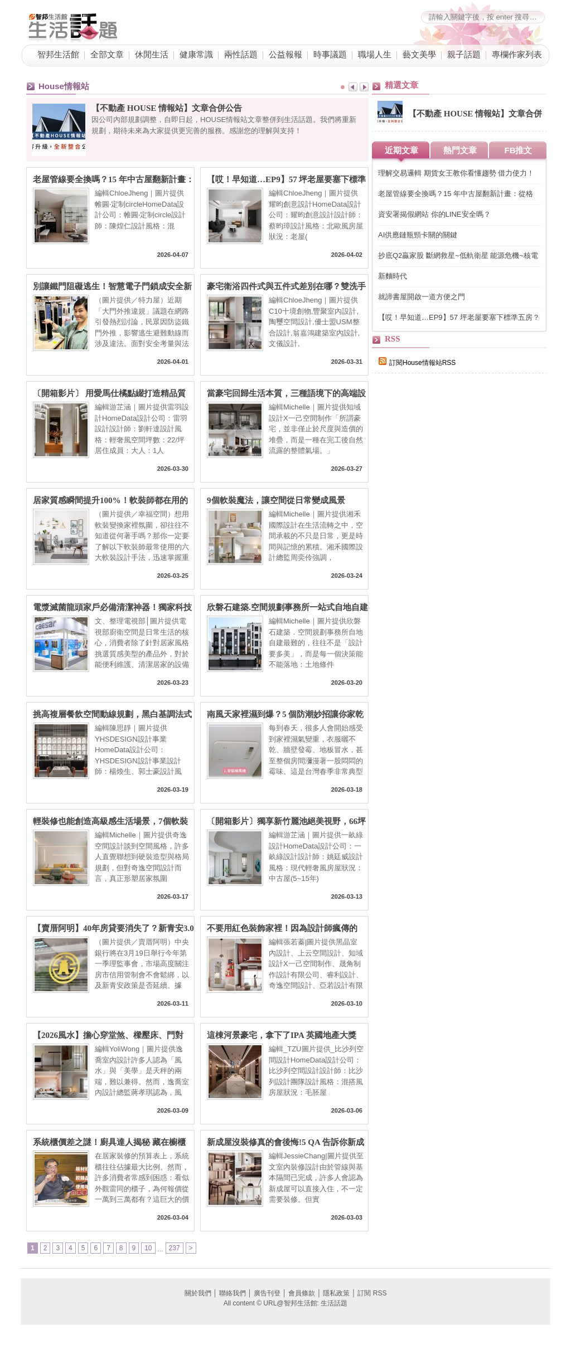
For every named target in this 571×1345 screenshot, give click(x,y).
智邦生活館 (58, 54)
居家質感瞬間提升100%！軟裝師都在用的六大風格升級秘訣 (110, 500)
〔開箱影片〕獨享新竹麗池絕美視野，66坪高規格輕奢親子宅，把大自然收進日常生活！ (286, 821)
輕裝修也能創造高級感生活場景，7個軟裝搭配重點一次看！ (110, 821)
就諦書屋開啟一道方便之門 (421, 297)
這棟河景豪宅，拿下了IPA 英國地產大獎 (281, 1035)
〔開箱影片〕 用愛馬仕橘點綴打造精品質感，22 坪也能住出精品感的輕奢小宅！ (109, 393)
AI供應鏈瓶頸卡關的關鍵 (417, 235)
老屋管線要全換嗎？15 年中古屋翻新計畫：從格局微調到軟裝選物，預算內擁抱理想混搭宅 (113, 179)
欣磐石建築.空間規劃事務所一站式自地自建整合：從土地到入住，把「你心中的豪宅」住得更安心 (287, 607)
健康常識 (196, 54)
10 (148, 1248)
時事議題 (330, 54)
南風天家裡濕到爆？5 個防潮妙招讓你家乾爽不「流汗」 (285, 714)
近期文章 (401, 150)
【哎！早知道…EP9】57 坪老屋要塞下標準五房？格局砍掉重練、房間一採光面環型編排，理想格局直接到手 (286, 179)
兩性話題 (241, 54)
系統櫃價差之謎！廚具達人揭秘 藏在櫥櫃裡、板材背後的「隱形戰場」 (109, 1142)
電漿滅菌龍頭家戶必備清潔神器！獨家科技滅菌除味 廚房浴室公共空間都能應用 (112, 607)
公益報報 (285, 54)
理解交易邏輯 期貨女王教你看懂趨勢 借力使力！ (456, 173)
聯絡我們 (232, 1293)
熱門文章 (460, 150)
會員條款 (301, 1293)
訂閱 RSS (371, 1293)
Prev (353, 86)
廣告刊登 (267, 1293)
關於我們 (198, 1293)
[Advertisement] (455, 575)
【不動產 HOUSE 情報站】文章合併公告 (166, 108)
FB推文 (519, 150)
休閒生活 (151, 54)
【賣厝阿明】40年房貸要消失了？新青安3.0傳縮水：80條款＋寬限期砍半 (113, 928)
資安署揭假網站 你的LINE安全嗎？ (434, 214)
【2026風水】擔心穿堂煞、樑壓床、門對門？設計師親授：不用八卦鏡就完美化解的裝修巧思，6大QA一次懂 (112, 1035)
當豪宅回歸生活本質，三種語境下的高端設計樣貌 (286, 393)
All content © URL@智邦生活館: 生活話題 (285, 1303)
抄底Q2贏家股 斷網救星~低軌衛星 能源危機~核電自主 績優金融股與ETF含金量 (458, 256)
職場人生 (374, 54)
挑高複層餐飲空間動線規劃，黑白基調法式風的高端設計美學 (112, 714)
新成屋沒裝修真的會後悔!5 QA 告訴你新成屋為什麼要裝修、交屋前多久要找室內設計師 (286, 1142)
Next (364, 86)
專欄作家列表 (517, 54)
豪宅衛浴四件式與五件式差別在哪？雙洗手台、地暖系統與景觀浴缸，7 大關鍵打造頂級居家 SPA (286, 286)
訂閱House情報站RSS (417, 363)
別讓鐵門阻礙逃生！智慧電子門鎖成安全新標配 (112, 286)
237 (174, 1248)
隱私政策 (336, 1293)
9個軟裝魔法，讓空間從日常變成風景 (276, 500)
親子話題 (464, 54)
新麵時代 (392, 276)
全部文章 (107, 54)
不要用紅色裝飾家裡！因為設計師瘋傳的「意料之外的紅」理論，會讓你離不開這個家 (286, 928)
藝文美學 (419, 54)
